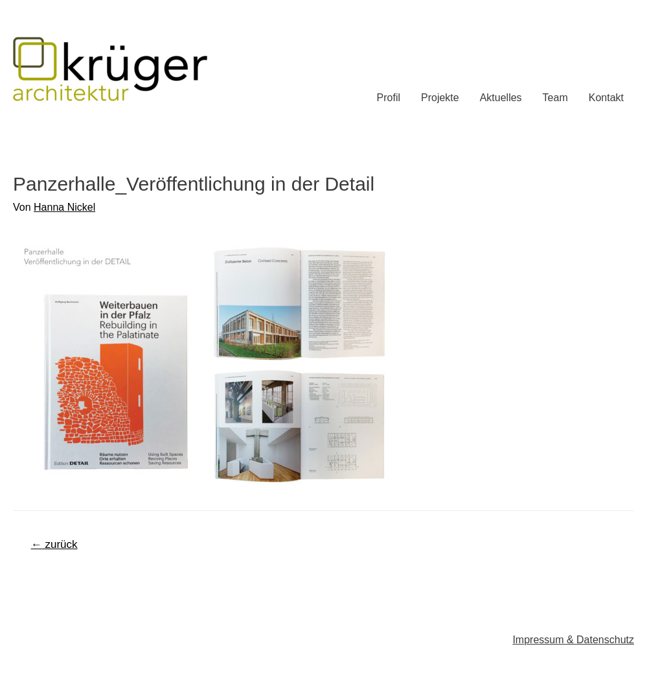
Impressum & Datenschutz (573, 639)
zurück (54, 544)
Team (555, 97)
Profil (388, 97)
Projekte (440, 97)
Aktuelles (501, 97)
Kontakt (606, 97)
